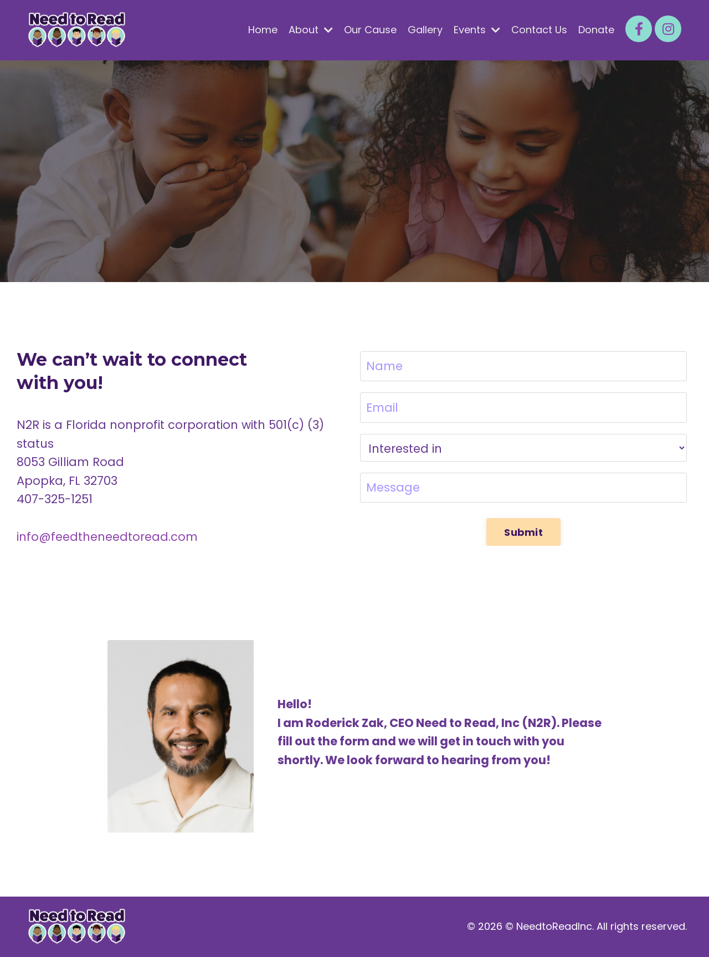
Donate (596, 30)
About (311, 30)
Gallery (425, 30)
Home (263, 30)
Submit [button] (523, 532)
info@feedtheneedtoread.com (107, 537)
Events (477, 30)
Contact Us (539, 30)
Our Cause (370, 30)
